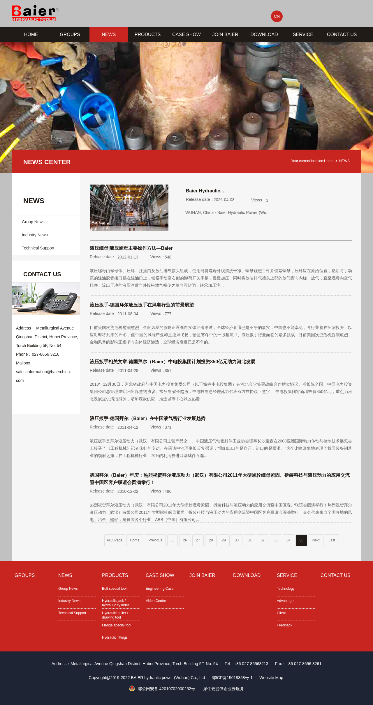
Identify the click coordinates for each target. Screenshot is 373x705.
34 (288, 540)
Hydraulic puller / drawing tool (115, 615)
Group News (33, 221)
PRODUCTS (148, 34)
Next (316, 540)
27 (198, 540)
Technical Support (38, 248)
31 (249, 540)
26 (185, 540)
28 (211, 540)
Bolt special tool (114, 589)
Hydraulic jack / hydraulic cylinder (115, 603)
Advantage (285, 601)
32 (262, 540)
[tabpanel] (186, 107)
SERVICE (303, 34)
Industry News (35, 235)
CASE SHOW (186, 34)
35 (301, 540)
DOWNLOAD (264, 34)
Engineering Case (159, 589)
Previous (155, 540)
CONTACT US (342, 34)
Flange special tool (116, 625)
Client (281, 613)
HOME (31, 34)
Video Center (156, 601)
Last (332, 540)
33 (275, 540)
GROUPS (70, 34)
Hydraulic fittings (115, 637)
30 (237, 540)
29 (224, 540)
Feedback (284, 625)
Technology (286, 589)
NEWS (109, 34)
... (172, 540)
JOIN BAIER (225, 34)
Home (328, 161)
